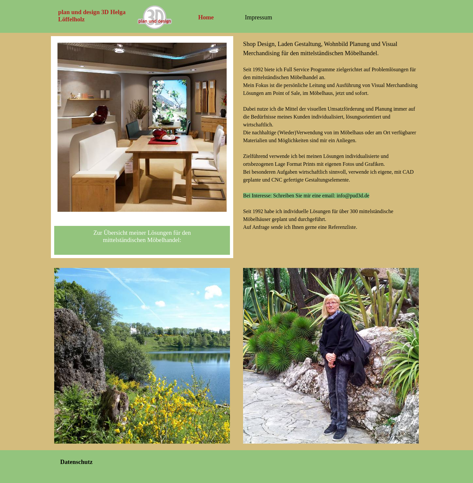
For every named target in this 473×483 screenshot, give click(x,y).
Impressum (258, 17)
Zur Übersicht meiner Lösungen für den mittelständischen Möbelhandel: (142, 236)
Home (206, 17)
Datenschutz (76, 461)
